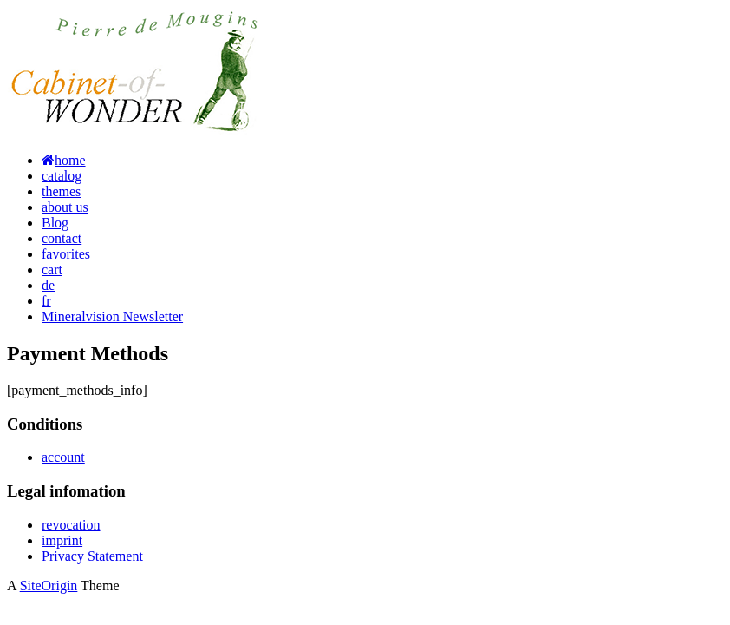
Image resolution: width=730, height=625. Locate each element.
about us (65, 207)
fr (46, 300)
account (63, 457)
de (48, 285)
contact (61, 238)
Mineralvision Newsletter (112, 316)
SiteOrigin (49, 585)
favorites (66, 254)
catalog (61, 175)
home (64, 160)
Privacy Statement (92, 556)
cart (52, 269)
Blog (55, 222)
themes (61, 191)
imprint (62, 540)
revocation (71, 524)
